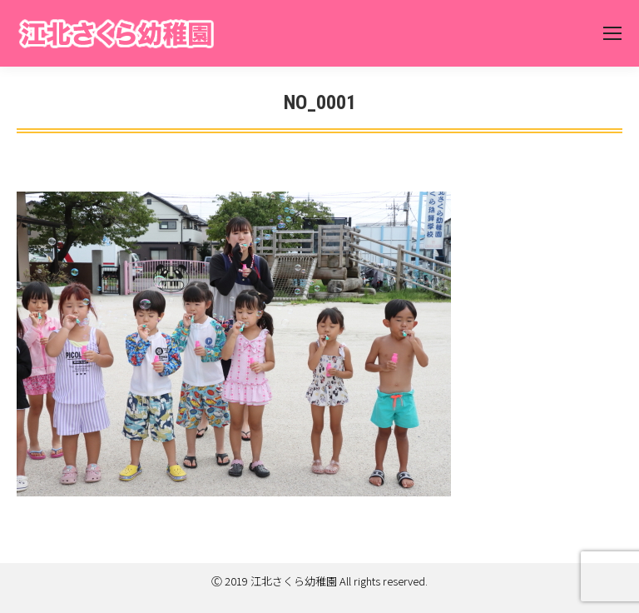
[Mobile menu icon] (612, 33)
